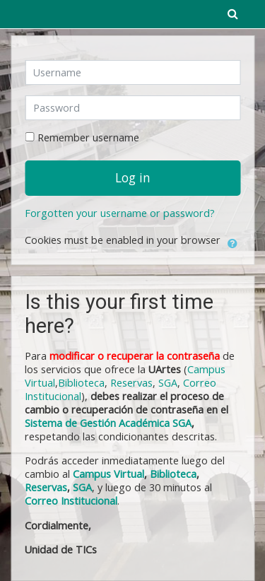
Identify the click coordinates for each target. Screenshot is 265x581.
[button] (232, 241)
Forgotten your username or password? (120, 213)
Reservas (131, 382)
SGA (167, 382)
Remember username (88, 137)
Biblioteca (81, 382)
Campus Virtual (108, 474)
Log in (133, 177)
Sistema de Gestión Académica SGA (108, 423)
